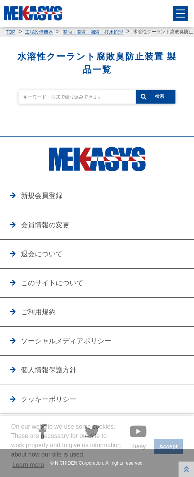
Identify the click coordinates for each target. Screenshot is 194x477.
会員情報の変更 (45, 225)
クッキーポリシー (49, 399)
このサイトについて (52, 283)
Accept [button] (168, 446)
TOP (10, 32)
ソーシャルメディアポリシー (66, 341)
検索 (159, 96)
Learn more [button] (28, 465)
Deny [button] (139, 446)
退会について (42, 254)
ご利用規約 (38, 312)
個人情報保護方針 (49, 370)
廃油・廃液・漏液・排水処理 (93, 32)
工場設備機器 (39, 32)
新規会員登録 (42, 195)
